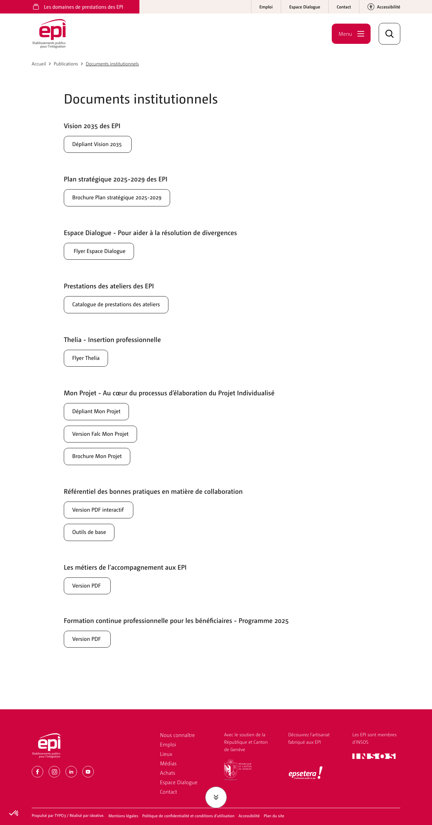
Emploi (168, 744)
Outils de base (92, 543)
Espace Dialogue (178, 782)
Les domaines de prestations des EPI (83, 6)
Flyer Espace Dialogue (104, 253)
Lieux (166, 753)
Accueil (39, 64)
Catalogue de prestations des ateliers (125, 308)
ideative (97, 815)
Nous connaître (177, 734)
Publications (66, 64)
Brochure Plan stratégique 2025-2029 (126, 199)
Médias (168, 763)
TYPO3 (60, 815)
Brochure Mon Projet (102, 464)
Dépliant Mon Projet (101, 417)
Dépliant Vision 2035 (103, 144)
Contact (168, 791)
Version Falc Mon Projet (106, 441)
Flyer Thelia (89, 363)
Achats (167, 772)
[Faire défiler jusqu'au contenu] (216, 797)
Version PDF (90, 597)
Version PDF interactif (104, 519)
